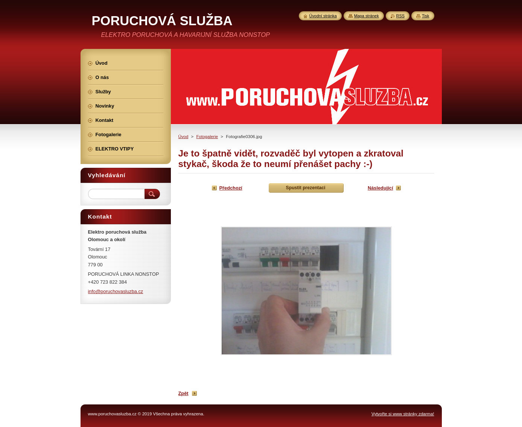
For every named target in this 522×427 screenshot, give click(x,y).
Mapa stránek (366, 16)
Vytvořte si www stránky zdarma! (402, 414)
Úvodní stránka (323, 16)
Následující (380, 188)
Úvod (183, 136)
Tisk (425, 16)
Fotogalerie (207, 136)
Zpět (183, 393)
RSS (400, 16)
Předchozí (230, 188)
